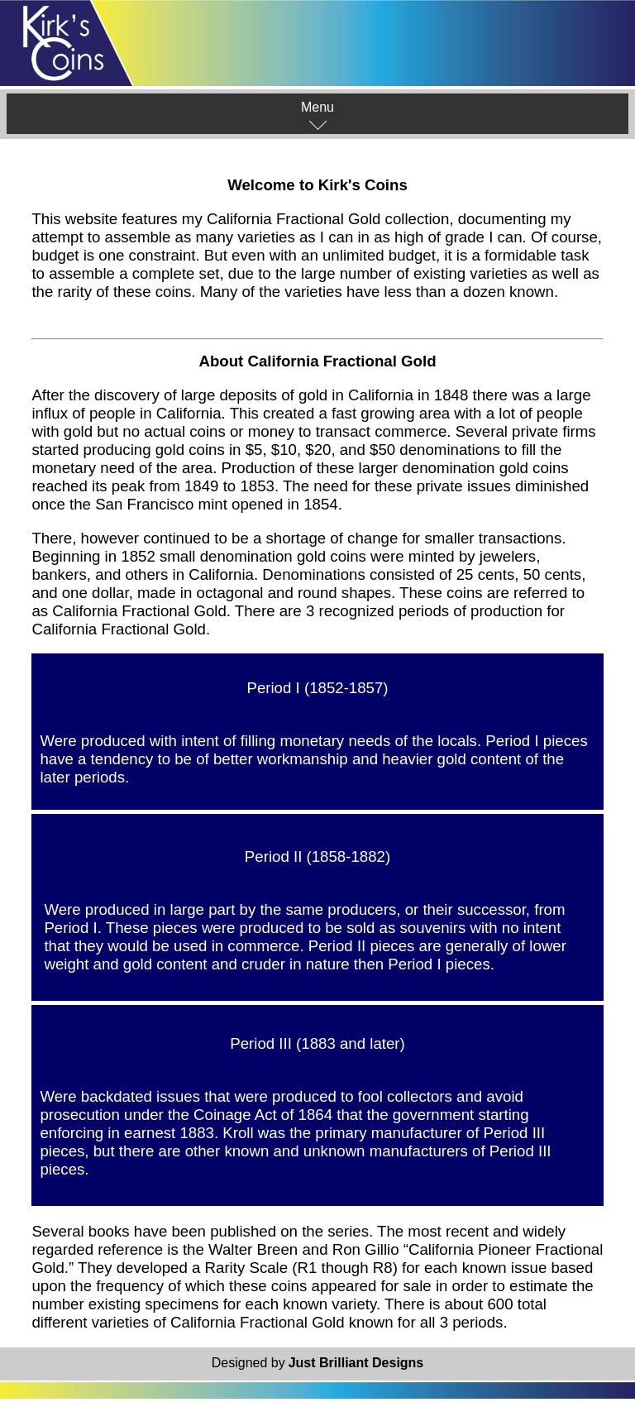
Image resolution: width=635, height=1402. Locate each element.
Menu (317, 115)
